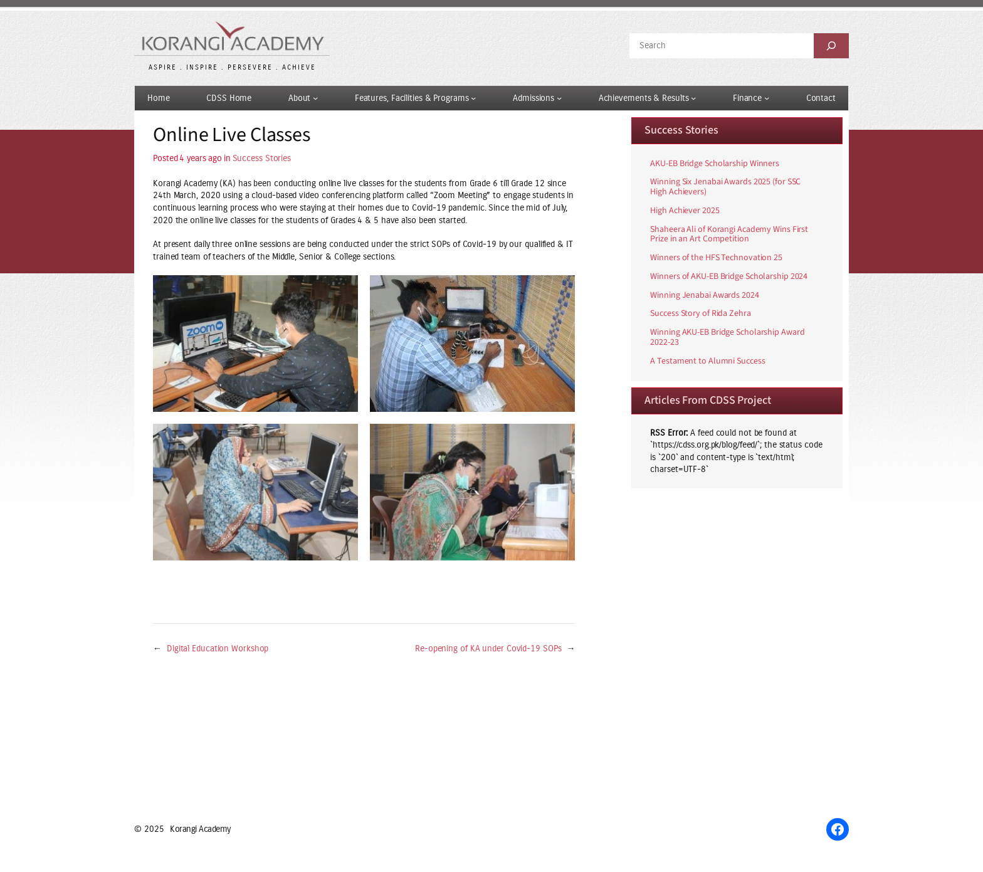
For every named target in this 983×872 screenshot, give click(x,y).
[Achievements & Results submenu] (693, 97)
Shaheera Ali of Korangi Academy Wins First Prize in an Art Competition (729, 235)
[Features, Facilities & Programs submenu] (473, 97)
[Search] (831, 45)
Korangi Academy (200, 829)
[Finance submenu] (766, 97)
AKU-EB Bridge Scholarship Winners (714, 164)
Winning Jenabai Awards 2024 (704, 296)
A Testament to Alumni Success (707, 362)
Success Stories (262, 158)
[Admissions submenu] (559, 97)
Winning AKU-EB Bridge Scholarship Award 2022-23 (727, 338)
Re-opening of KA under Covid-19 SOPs (488, 648)
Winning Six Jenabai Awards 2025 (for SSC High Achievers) (725, 187)
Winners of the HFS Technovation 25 (716, 258)
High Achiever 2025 (684, 211)
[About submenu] (315, 97)
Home (158, 98)
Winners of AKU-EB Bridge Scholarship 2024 (728, 277)
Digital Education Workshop (217, 648)
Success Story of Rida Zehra (700, 314)
